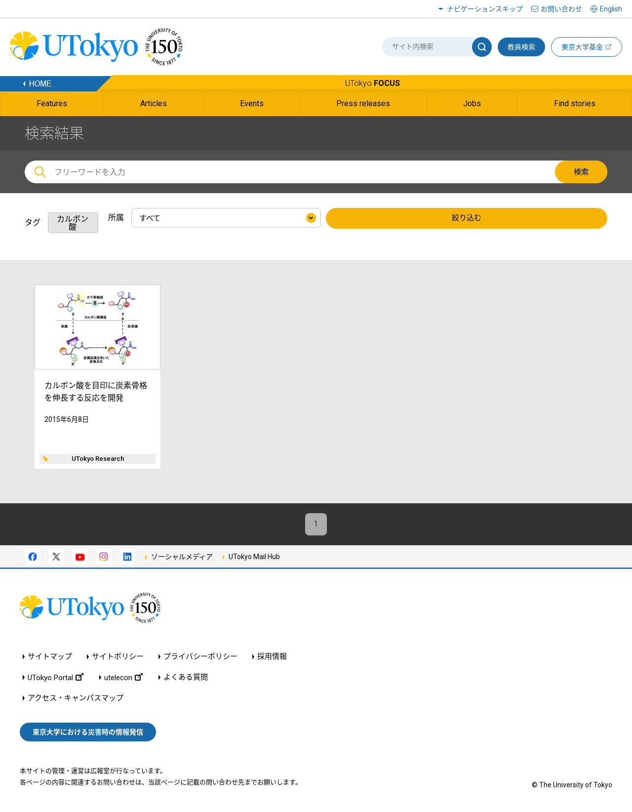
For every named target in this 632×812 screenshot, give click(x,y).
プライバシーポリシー (200, 656)
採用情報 (272, 656)
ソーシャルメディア (182, 557)
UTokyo (372, 83)
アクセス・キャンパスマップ (75, 698)
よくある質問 (185, 677)
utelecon (123, 677)
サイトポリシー (118, 656)
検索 (581, 171)
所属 (116, 217)
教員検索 (521, 47)
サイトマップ (50, 656)
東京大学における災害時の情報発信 (88, 732)
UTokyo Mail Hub (254, 557)
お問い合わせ (561, 8)
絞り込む (466, 218)
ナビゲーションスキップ (485, 8)
